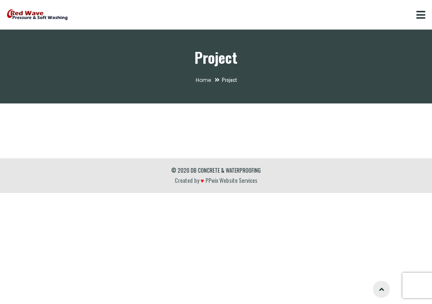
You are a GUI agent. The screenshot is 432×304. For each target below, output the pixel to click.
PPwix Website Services (230, 180)
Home (203, 80)
